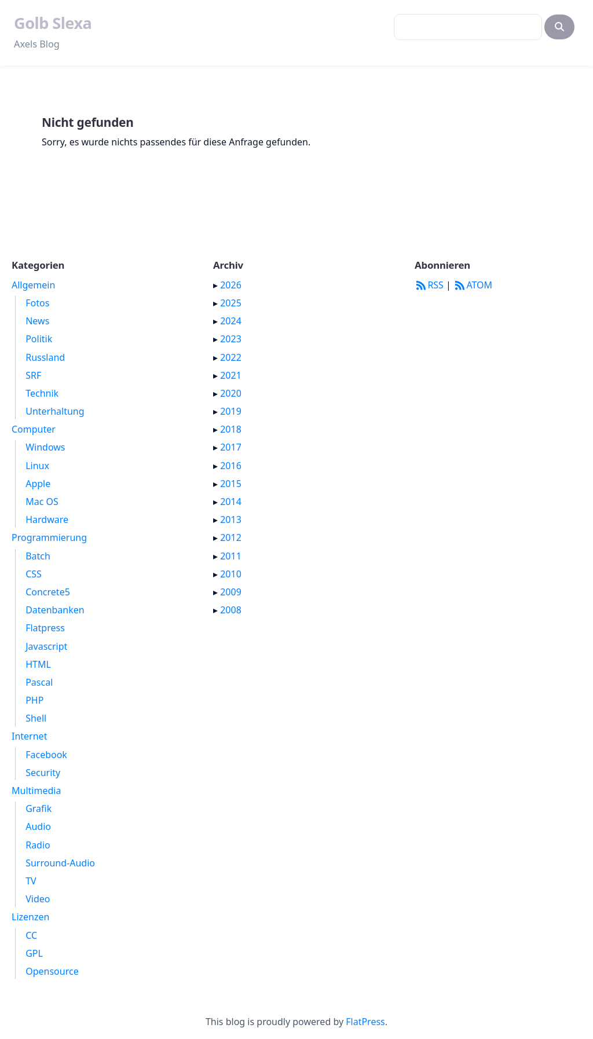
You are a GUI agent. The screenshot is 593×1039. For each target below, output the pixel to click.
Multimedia (36, 790)
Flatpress (45, 627)
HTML (38, 664)
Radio (37, 845)
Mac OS (41, 501)
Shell (35, 718)
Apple (37, 483)
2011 (230, 556)
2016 (230, 465)
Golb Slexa (52, 23)
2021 (230, 375)
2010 (230, 574)
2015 (230, 483)
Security (42, 772)
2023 (230, 338)
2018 (230, 429)
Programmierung (49, 537)
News (37, 320)
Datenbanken (55, 609)
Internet (29, 736)
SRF (33, 375)
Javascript (46, 646)
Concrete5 (47, 592)
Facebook (46, 754)
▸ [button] (216, 285)
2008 (230, 609)
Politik (38, 338)
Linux (37, 465)
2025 (230, 303)
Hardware (46, 519)
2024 (230, 320)
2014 (230, 501)
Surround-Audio (60, 863)
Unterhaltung (54, 411)
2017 (230, 447)
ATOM (472, 285)
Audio (38, 826)
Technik (41, 393)
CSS (33, 574)
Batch (37, 556)
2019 (230, 411)
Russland (45, 357)
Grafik (38, 808)
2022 (230, 357)
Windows (45, 447)
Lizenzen (30, 916)
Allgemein (33, 285)
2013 (230, 519)
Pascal (39, 682)
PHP (34, 700)
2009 (230, 592)
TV (30, 881)
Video (37, 898)
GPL (34, 953)
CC (31, 935)
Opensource (51, 971)
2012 (230, 537)
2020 (230, 393)
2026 (230, 285)
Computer (34, 429)
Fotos (37, 303)
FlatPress (365, 1021)
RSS (429, 285)
